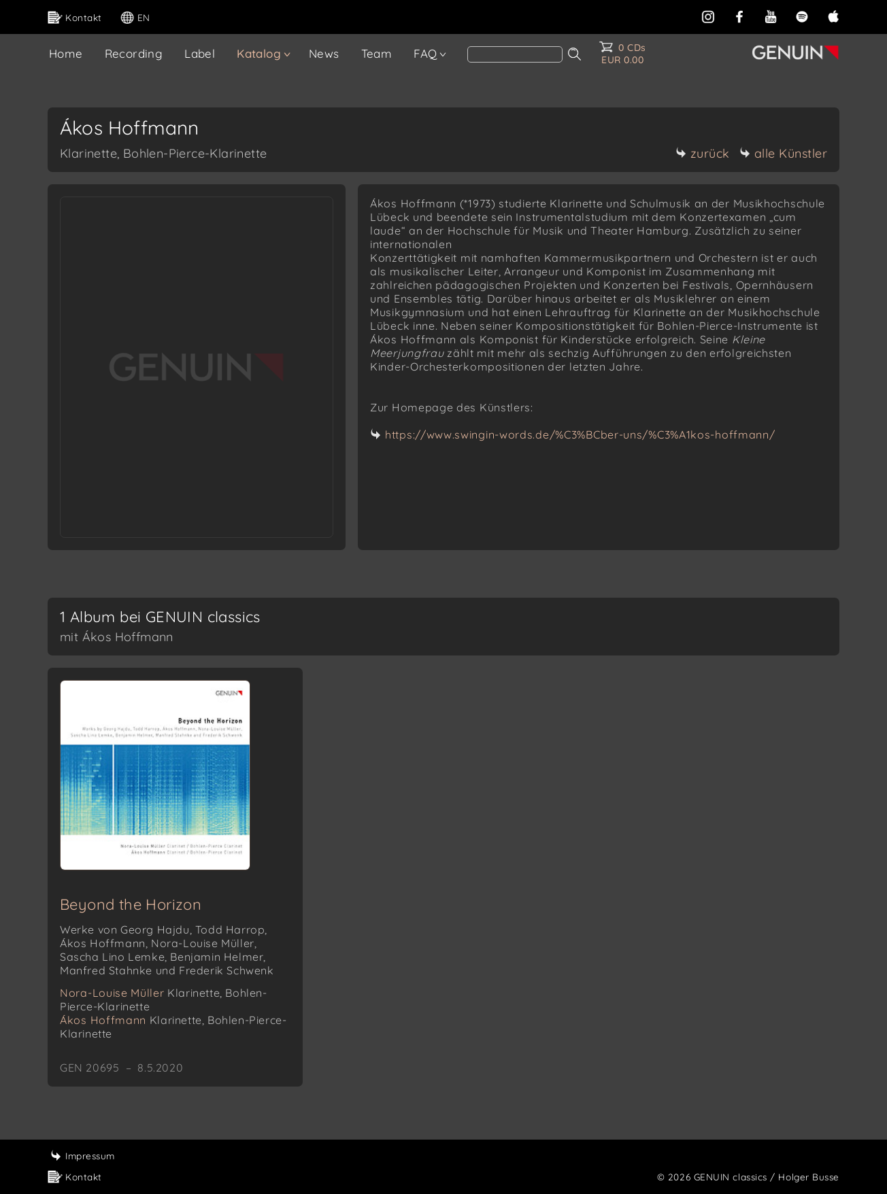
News (324, 53)
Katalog (259, 53)
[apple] (833, 15)
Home (66, 53)
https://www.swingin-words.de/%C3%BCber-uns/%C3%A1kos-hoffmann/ (580, 434)
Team (376, 53)
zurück (702, 153)
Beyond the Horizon (130, 904)
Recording (134, 53)
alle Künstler (783, 153)
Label (199, 53)
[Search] (515, 54)
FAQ (425, 53)
